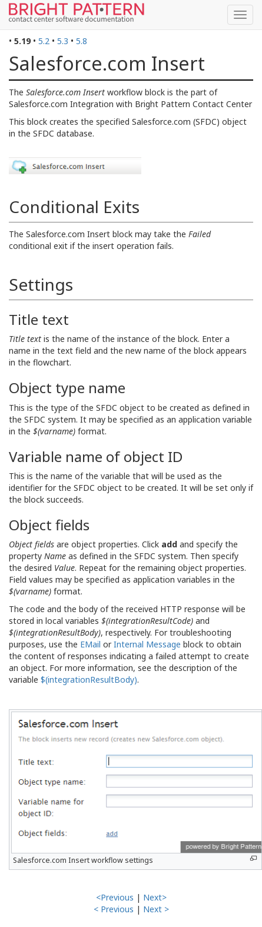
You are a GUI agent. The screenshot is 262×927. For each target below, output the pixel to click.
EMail (90, 644)
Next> (155, 897)
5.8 (81, 40)
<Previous (115, 897)
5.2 (43, 40)
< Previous (114, 909)
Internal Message (147, 644)
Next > (156, 909)
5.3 (62, 40)
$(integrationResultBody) (89, 679)
